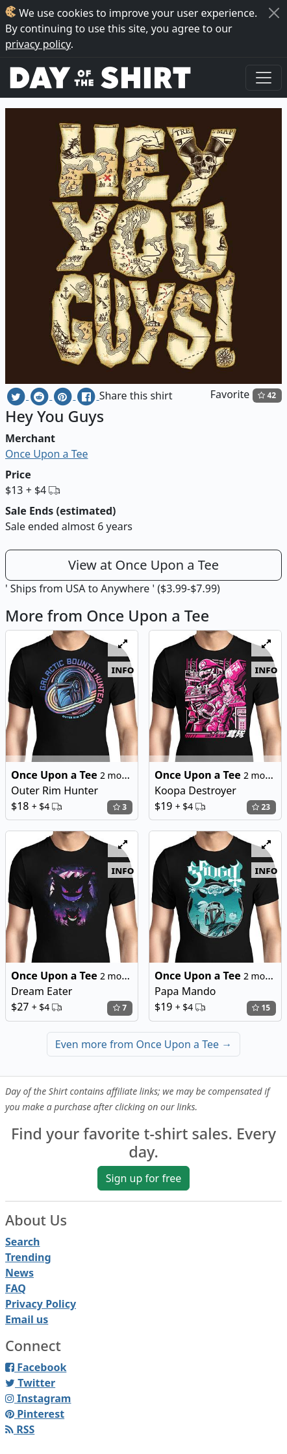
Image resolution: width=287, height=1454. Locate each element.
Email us (26, 1319)
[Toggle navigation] (263, 78)
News (19, 1273)
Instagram (38, 1398)
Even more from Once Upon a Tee (143, 1044)
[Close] (274, 13)
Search (22, 1242)
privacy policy (38, 44)
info (123, 669)
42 (267, 395)
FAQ (15, 1288)
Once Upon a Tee (46, 454)
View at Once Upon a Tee (143, 565)
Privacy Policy (40, 1304)
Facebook (35, 1367)
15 (261, 1007)
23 (261, 806)
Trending (28, 1257)
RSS (19, 1429)
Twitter (30, 1383)
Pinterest (34, 1414)
